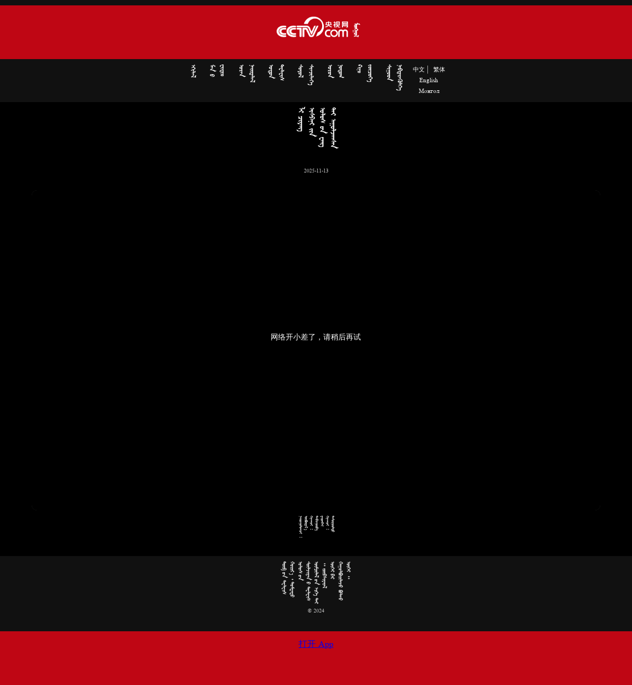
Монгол (429, 91)
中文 (419, 70)
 (246, 73)
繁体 (439, 70)
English (428, 80)
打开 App (316, 644)
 (193, 70)
